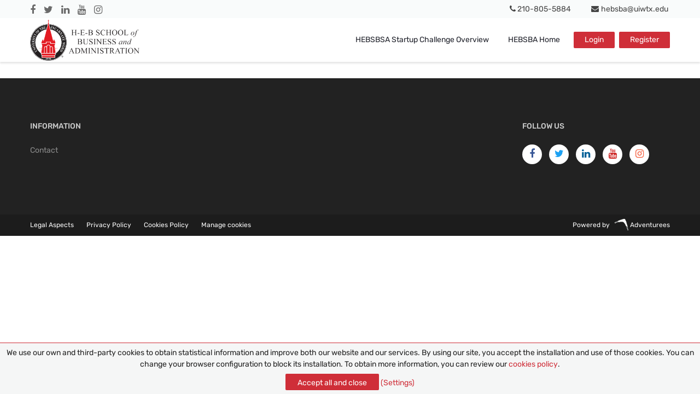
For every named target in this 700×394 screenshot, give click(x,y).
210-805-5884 (540, 9)
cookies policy (533, 364)
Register (644, 39)
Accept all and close (332, 382)
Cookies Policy (166, 225)
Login (594, 39)
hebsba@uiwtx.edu (629, 9)
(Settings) (398, 382)
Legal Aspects (52, 225)
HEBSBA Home (534, 39)
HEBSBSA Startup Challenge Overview (422, 39)
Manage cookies (226, 225)
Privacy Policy (108, 225)
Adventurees (642, 225)
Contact (44, 150)
